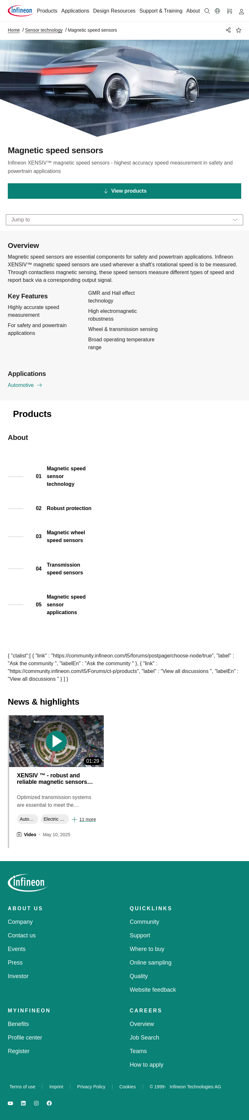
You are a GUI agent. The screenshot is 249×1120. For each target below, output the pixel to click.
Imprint (56, 1086)
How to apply (146, 1064)
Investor (18, 976)
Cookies (127, 1086)
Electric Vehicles (56, 819)
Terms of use (22, 1086)
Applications (75, 11)
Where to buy (147, 949)
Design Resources (114, 11)
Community (144, 922)
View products (125, 191)
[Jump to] (124, 219)
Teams (138, 1051)
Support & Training (161, 11)
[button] (217, 11)
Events (17, 949)
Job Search (144, 1037)
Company (20, 922)
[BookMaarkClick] (238, 30)
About (193, 11)
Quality (139, 976)
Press (15, 962)
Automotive (25, 386)
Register (19, 1051)
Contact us (22, 935)
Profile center (25, 1037)
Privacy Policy (91, 1086)
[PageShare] (227, 30)
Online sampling (151, 962)
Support (140, 935)
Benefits (18, 1024)
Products (47, 11)
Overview (142, 1024)
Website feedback (153, 990)
